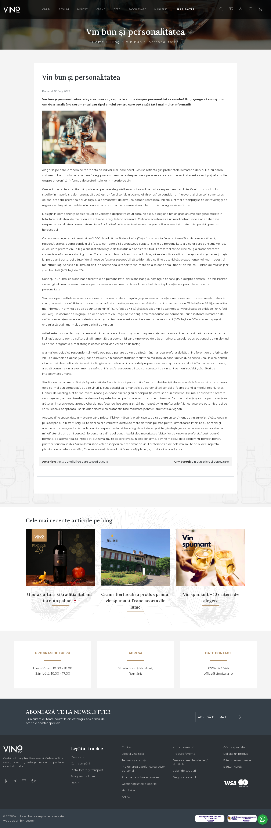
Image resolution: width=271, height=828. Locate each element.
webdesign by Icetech (19, 820)
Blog (115, 42)
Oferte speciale (234, 747)
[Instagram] (14, 782)
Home (98, 42)
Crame (101, 9)
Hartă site (128, 790)
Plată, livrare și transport (87, 770)
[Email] (23, 782)
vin (178, 433)
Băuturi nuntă (232, 766)
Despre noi (78, 757)
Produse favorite (184, 753)
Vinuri (46, 9)
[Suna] (231, 9)
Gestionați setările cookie (139, 783)
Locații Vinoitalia (133, 753)
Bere (116, 9)
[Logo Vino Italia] (12, 750)
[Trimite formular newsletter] (238, 717)
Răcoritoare (137, 9)
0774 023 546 (218, 668)
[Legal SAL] (242, 818)
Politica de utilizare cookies (140, 777)
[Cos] (260, 9)
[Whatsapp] (262, 819)
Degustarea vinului (185, 777)
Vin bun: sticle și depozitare (210, 461)
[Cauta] (221, 9)
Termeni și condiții (134, 760)
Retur (75, 783)
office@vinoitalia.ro (218, 673)
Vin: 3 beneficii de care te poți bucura (82, 461)
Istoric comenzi (183, 747)
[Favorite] (250, 9)
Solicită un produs (235, 753)
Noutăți (82, 9)
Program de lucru (83, 776)
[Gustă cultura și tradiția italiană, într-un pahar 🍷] (60, 573)
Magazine (160, 9)
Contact (127, 747)
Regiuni (64, 9)
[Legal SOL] (209, 818)
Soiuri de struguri (184, 770)
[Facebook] (5, 782)
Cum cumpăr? (80, 763)
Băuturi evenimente (237, 760)
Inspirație (185, 9)
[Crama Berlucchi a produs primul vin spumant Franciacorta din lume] (135, 573)
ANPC (126, 796)
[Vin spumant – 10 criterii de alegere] (211, 573)
